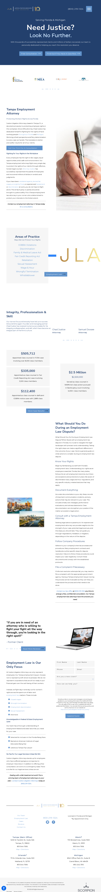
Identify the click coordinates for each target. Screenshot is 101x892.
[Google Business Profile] (47, 822)
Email (79, 669)
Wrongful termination (19, 703)
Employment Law (21, 818)
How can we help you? (67, 684)
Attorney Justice (29, 169)
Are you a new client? (67, 676)
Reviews (21, 824)
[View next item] (58, 89)
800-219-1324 (50, 818)
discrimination (13, 187)
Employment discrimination (21, 707)
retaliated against (25, 181)
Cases (21, 821)
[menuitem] (21, 815)
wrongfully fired (18, 184)
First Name (62, 662)
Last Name (82, 662)
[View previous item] (43, 89)
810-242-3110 (78, 865)
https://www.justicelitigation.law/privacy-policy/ (75, 709)
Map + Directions (22, 849)
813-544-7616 (22, 846)
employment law (12, 695)
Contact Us (21, 827)
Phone (60, 669)
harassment (40, 184)
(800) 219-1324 (75, 9)
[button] (3, 888)
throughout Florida (26, 134)
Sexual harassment (18, 711)
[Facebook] (53, 822)
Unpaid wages (16, 699)
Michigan (40, 134)
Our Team (21, 815)
